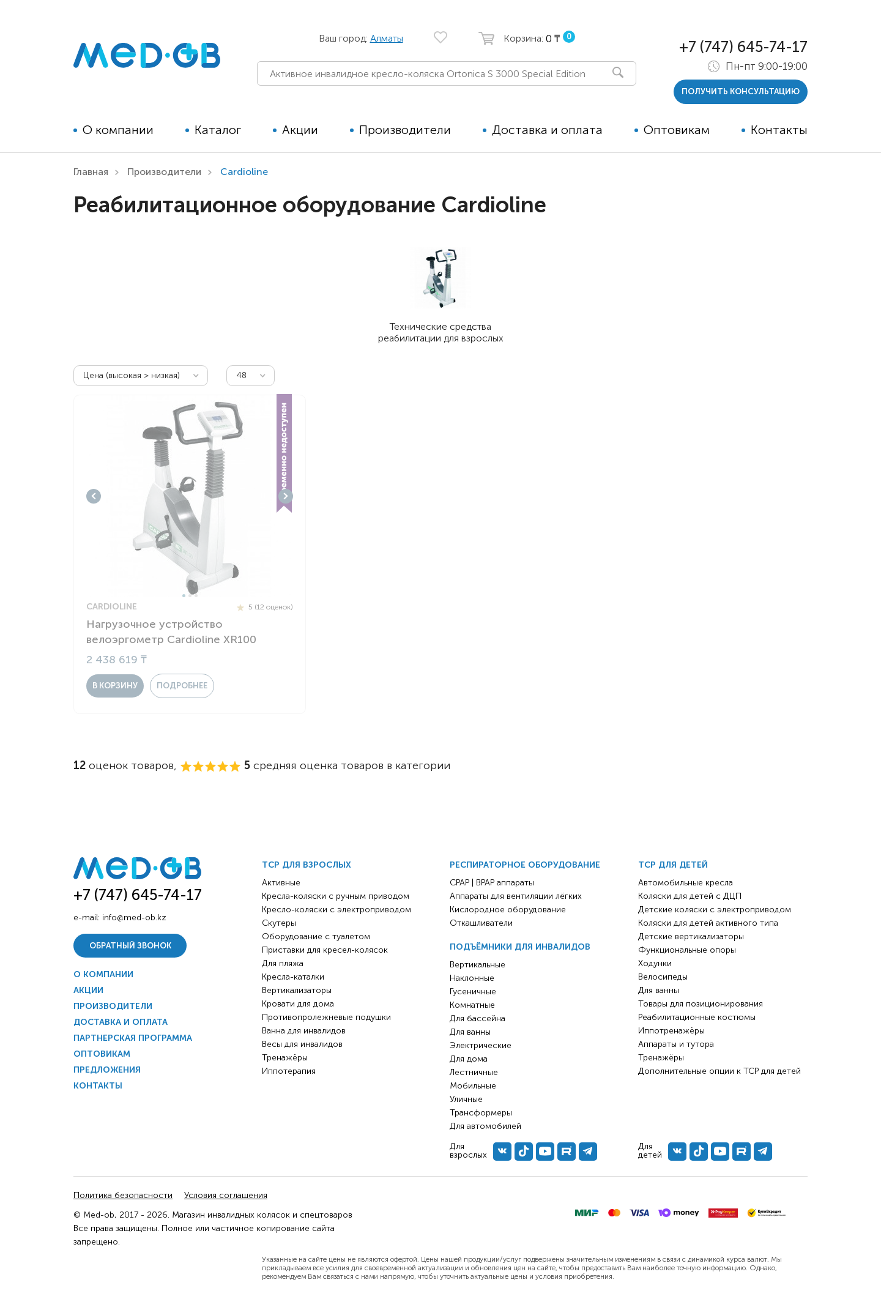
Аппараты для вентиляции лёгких (516, 896)
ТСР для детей (673, 865)
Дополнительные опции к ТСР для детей (719, 1071)
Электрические (480, 1045)
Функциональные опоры (687, 950)
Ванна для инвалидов (304, 1030)
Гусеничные (473, 991)
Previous (93, 496)
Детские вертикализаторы (691, 936)
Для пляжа (282, 963)
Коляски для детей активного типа (708, 923)
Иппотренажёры (671, 1030)
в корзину (115, 685)
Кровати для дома (298, 1004)
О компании (118, 129)
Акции (300, 129)
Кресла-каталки (293, 977)
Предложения (107, 1070)
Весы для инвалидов (302, 1044)
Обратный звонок (130, 945)
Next (285, 496)
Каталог (218, 129)
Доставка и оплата (547, 129)
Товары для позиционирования (700, 1004)
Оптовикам (677, 129)
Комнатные (472, 1005)
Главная (90, 171)
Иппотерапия (289, 1071)
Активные (281, 882)
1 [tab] (183, 595)
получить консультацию (741, 91)
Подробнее (182, 685)
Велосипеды (663, 977)
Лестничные (474, 1072)
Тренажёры (285, 1057)
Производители (405, 129)
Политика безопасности (123, 1195)
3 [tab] (196, 595)
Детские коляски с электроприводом (714, 909)
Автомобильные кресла (685, 882)
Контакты (779, 129)
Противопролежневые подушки (326, 1017)
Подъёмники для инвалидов (520, 947)
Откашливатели (481, 923)
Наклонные (472, 978)
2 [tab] (189, 595)
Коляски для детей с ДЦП (690, 896)
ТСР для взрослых (306, 865)
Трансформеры (481, 1112)
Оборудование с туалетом (316, 936)
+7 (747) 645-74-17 (743, 47)
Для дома (469, 1059)
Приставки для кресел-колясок (325, 950)
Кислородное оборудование (508, 909)
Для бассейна (477, 1018)
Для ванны (470, 1032)
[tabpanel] (189, 496)
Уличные (466, 1099)
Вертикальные (477, 964)
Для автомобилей (485, 1126)
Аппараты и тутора (676, 1044)
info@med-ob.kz (134, 917)
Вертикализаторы (297, 990)
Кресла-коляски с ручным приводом (335, 896)
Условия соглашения (225, 1195)
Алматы (386, 38)
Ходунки (655, 963)
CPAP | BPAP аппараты (492, 882)
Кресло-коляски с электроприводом (336, 909)
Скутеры (279, 923)
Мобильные (473, 1086)
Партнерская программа (132, 1038)
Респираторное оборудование (525, 865)
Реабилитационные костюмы (697, 1017)
